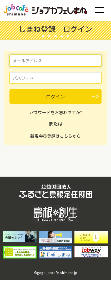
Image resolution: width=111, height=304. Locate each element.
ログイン (55, 96)
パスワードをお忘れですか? (55, 112)
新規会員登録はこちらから (55, 136)
